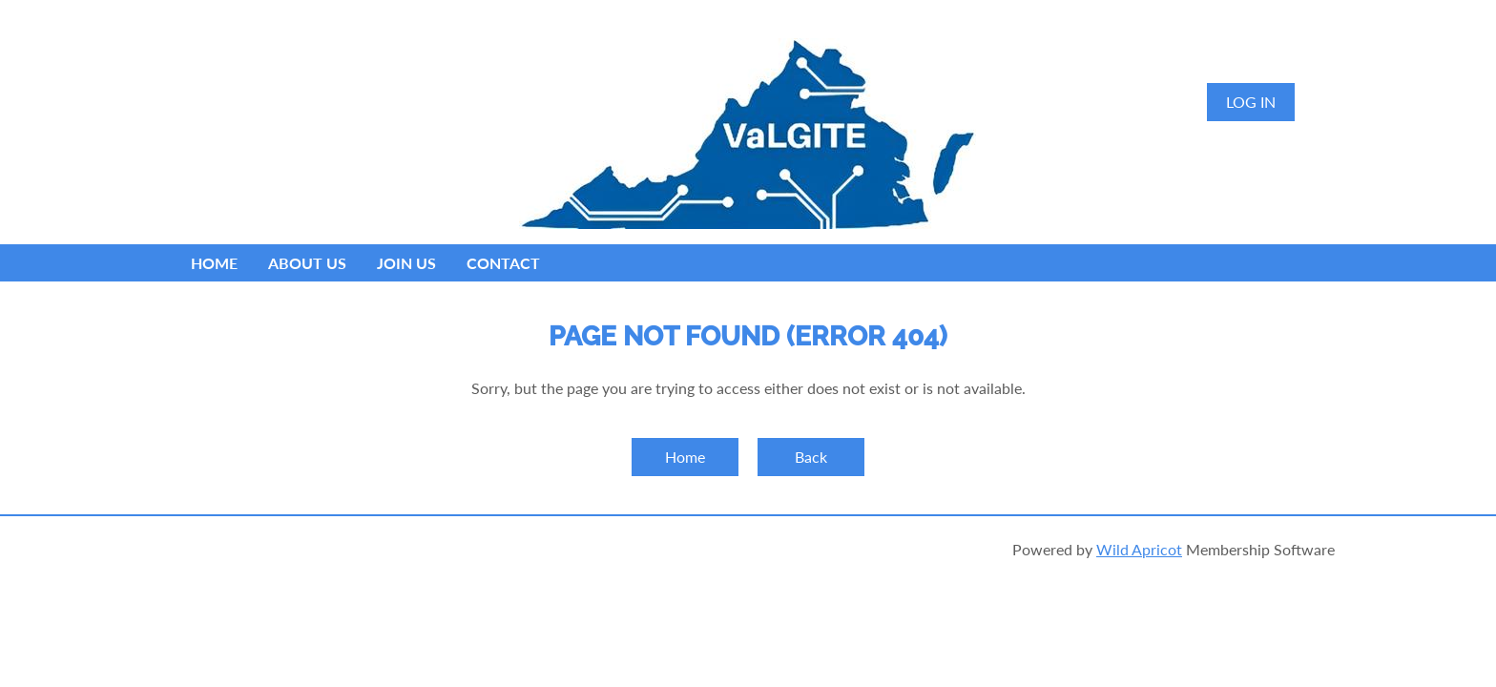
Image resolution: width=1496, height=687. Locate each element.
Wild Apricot (1139, 549)
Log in (1251, 102)
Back (811, 457)
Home (685, 457)
